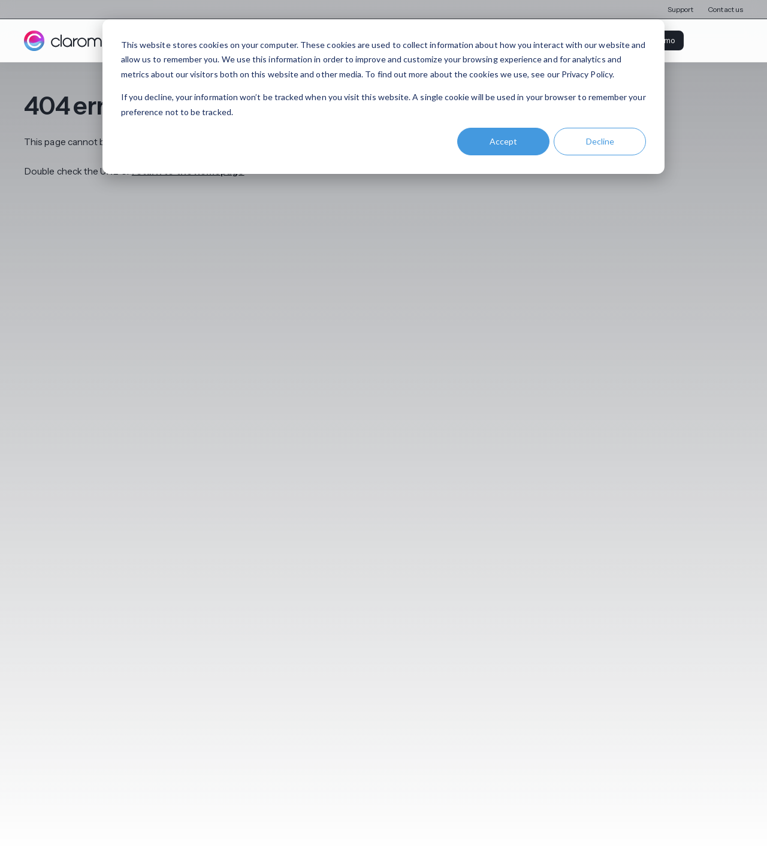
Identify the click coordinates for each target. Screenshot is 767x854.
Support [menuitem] (681, 9)
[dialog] (383, 96)
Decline (600, 141)
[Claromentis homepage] (79, 41)
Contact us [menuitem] (725, 9)
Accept (503, 141)
